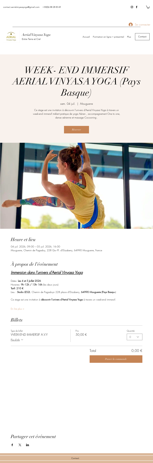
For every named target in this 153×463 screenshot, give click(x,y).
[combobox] (134, 337)
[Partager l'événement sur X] (19, 445)
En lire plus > (17, 308)
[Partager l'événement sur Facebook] (12, 445)
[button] (148, 7)
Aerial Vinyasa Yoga (36, 35)
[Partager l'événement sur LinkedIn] (27, 445)
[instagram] (131, 7)
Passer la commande (116, 359)
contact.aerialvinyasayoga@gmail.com (21, 7)
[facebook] (136, 7)
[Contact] (142, 36)
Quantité (131, 330)
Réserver (76, 129)
